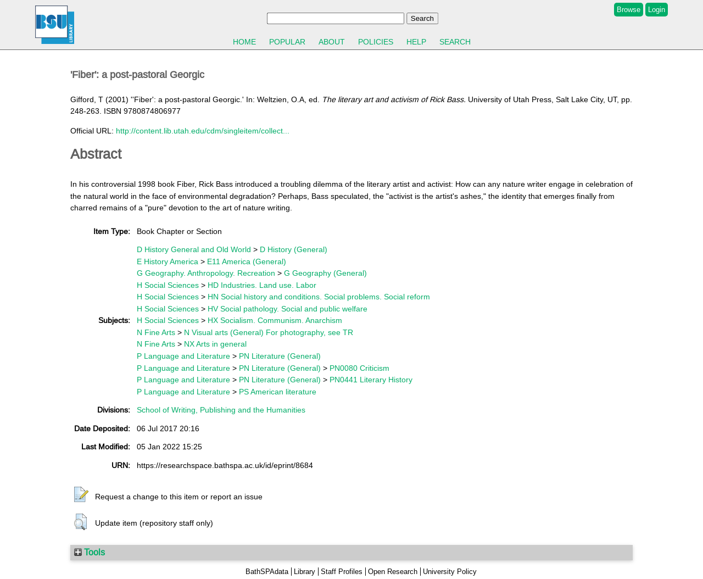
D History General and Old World (194, 249)
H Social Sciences (168, 285)
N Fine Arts (156, 332)
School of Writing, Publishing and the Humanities (221, 409)
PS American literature (277, 391)
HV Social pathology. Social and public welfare (287, 308)
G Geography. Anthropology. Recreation (206, 273)
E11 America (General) (246, 261)
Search (455, 41)
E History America (167, 261)
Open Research (392, 571)
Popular (287, 41)
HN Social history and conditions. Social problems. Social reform (319, 296)
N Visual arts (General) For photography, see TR (268, 332)
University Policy (450, 571)
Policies (375, 41)
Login (656, 9)
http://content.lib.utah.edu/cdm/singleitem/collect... (202, 130)
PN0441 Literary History (371, 379)
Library (304, 571)
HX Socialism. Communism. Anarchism (275, 320)
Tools (89, 552)
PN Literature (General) (280, 356)
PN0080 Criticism (359, 368)
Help (416, 41)
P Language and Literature (183, 356)
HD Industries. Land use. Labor (262, 285)
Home (244, 41)
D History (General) (293, 249)
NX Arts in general (215, 343)
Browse (628, 9)
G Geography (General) (325, 273)
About (332, 41)
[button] (81, 495)
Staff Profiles (341, 571)
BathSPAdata (267, 571)
